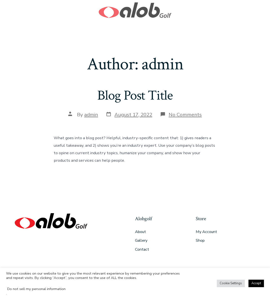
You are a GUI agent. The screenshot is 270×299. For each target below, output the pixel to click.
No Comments (185, 114)
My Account (206, 231)
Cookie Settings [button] (231, 283)
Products (103, 37)
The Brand (129, 37)
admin (91, 114)
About (140, 231)
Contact (171, 37)
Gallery (151, 37)
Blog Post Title (134, 95)
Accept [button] (256, 283)
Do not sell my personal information (36, 289)
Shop (200, 240)
